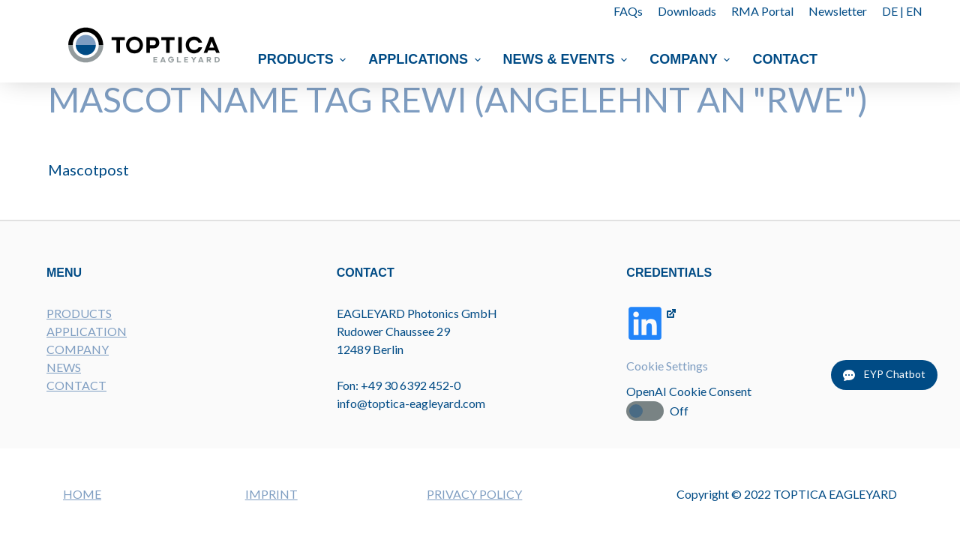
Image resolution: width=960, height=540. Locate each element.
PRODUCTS (79, 313)
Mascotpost (88, 169)
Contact (785, 59)
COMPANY (77, 349)
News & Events (567, 59)
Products (304, 59)
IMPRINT (271, 494)
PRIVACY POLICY (474, 494)
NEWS (63, 367)
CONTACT (76, 385)
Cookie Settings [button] (667, 365)
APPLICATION (86, 331)
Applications (426, 59)
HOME (82, 494)
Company (692, 59)
